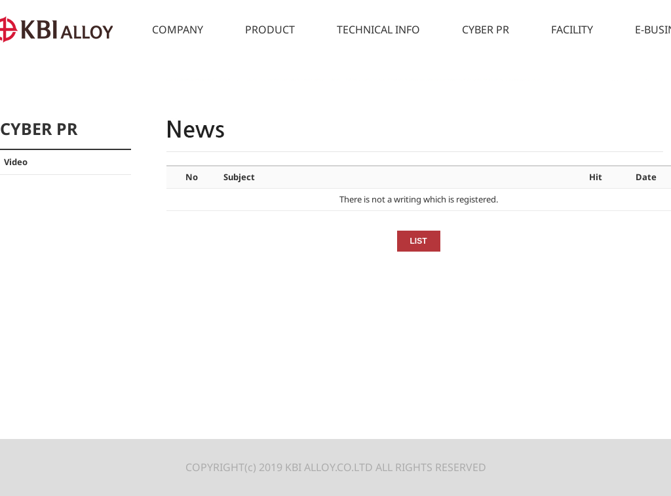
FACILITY (572, 29)
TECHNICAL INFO (378, 29)
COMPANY (177, 29)
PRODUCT (270, 29)
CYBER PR (485, 29)
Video (16, 162)
